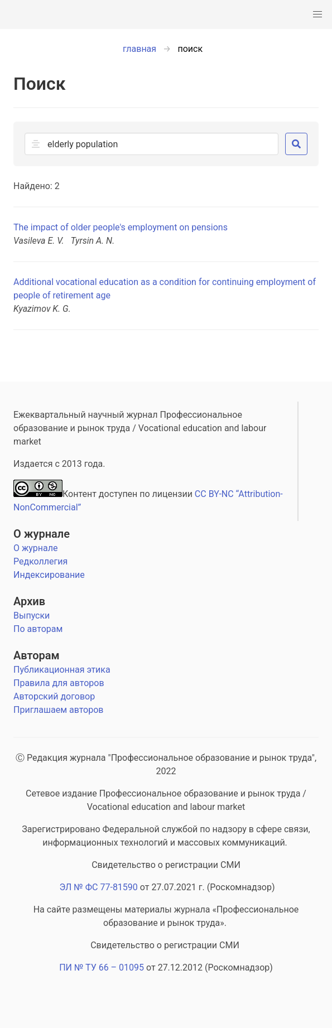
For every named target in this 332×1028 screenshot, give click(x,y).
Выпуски (31, 615)
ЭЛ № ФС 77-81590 (98, 887)
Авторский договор (54, 696)
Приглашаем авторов (58, 709)
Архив (29, 601)
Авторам (36, 655)
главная (139, 49)
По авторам (37, 629)
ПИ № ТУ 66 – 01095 (101, 967)
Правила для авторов (58, 683)
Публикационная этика (61, 669)
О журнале (41, 533)
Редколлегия (40, 561)
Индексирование (49, 574)
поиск (190, 49)
